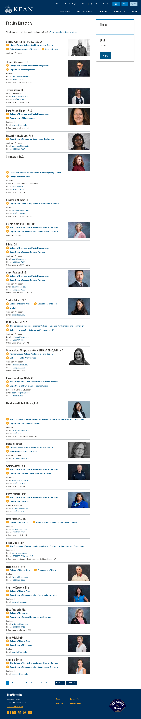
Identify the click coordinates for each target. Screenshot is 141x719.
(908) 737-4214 (19, 262)
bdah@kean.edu (19, 259)
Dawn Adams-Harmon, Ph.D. (19, 111)
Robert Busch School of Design (23, 50)
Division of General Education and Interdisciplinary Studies (35, 173)
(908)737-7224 (19, 340)
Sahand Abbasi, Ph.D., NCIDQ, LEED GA (24, 42)
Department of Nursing (20, 502)
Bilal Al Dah (12, 245)
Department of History (48, 570)
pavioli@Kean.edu (19, 652)
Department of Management (22, 70)
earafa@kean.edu (19, 530)
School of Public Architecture (23, 358)
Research (103, 12)
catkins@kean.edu (19, 602)
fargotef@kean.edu (20, 577)
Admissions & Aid (84, 12)
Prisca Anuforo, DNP (16, 494)
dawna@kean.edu (19, 125)
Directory (45, 704)
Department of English (48, 304)
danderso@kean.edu (20, 459)
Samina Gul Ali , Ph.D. (16, 301)
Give (83, 4)
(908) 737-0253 (19, 580)
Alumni (67, 4)
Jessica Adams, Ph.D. (16, 91)
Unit (102, 40)
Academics (65, 12)
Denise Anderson (14, 444)
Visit (124, 4)
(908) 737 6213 (18, 512)
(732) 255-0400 (19, 627)
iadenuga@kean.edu (20, 146)
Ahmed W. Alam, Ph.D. (16, 273)
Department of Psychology (21, 645)
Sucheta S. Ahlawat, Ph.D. (18, 201)
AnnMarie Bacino (14, 660)
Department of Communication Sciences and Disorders (34, 232)
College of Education (19, 523)
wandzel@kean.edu (20, 481)
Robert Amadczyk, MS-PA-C (19, 379)
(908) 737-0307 (19, 190)
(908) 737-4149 (19, 214)
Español (133, 4)
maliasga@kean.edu (20, 337)
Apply (116, 4)
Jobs (44, 699)
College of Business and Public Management (29, 66)
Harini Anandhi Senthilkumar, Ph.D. (22, 404)
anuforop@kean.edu (20, 509)
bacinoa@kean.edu (20, 674)
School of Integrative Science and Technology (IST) (32, 330)
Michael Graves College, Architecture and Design (31, 45)
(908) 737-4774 (19, 149)
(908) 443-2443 (19, 100)
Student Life (119, 12)
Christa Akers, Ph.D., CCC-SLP (20, 224)
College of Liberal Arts (20, 177)
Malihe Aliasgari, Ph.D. (16, 323)
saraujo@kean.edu (19, 553)
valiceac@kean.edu (20, 365)
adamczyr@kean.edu (21, 393)
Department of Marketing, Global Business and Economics (35, 204)
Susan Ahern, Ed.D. (15, 157)
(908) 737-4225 (19, 290)
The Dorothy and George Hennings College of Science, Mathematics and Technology (47, 326)
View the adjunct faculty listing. (63, 32)
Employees (76, 4)
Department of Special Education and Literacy (56, 523)
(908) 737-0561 (19, 368)
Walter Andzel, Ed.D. (15, 466)
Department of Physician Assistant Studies (29, 386)
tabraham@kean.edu (21, 77)
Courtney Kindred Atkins (17, 588)
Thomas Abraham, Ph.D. (17, 63)
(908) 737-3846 (19, 533)
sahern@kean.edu (19, 187)
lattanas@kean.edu (20, 624)
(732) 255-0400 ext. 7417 (23, 556)
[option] (133, 4)
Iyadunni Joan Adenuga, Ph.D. (19, 136)
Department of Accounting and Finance (27, 252)
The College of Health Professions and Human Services (34, 228)
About (134, 12)
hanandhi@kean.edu (20, 431)
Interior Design (51, 50)
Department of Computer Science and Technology (32, 139)
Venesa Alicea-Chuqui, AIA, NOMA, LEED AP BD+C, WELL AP (34, 351)
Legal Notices (62, 704)
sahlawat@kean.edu (20, 211)
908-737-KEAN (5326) (15, 707)
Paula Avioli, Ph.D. (14, 638)
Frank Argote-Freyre (15, 567)
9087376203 (18, 396)
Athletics (59, 4)
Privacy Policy (62, 699)
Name (103, 25)
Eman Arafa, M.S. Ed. (16, 519)
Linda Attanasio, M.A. (16, 610)
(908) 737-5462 (19, 484)
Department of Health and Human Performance (30, 474)
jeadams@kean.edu (20, 97)
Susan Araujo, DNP (15, 543)
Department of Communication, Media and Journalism (33, 595)
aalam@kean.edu (19, 287)
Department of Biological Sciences (25, 424)
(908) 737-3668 (19, 434)
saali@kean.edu (18, 315)
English (13, 308)
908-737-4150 (18, 80)
